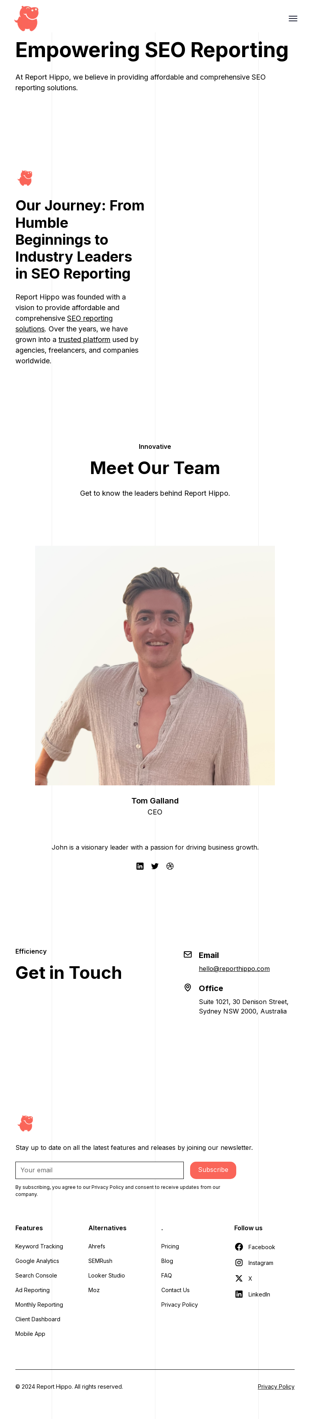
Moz (94, 1290)
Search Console (36, 1275)
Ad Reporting (32, 1290)
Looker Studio (106, 1275)
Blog (167, 1260)
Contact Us (175, 1290)
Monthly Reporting (39, 1304)
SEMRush (100, 1260)
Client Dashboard (37, 1319)
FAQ (166, 1275)
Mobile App (30, 1333)
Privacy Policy (179, 1304)
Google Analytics (37, 1260)
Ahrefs (96, 1246)
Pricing (170, 1246)
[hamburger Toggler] (293, 18)
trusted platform (84, 339)
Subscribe (213, 1170)
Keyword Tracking (39, 1246)
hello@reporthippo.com (234, 969)
